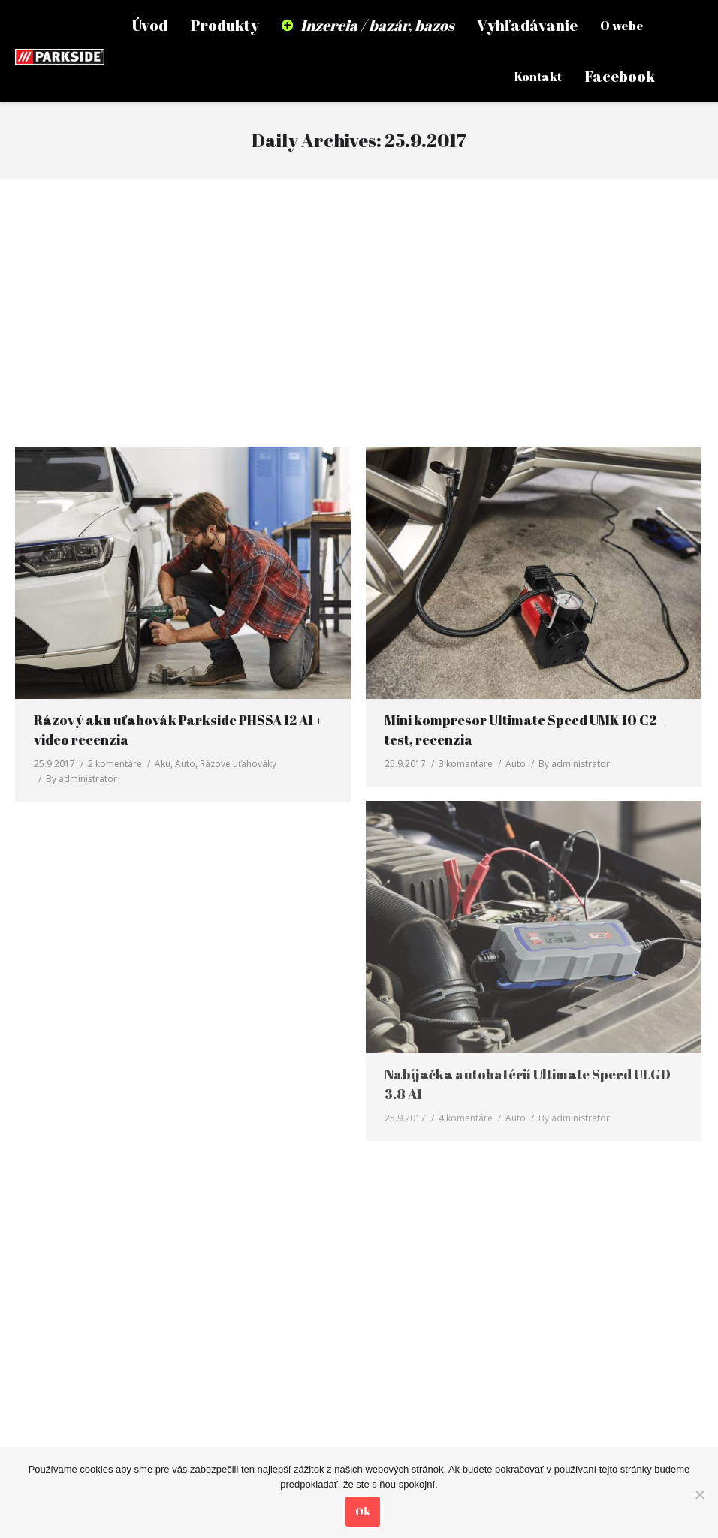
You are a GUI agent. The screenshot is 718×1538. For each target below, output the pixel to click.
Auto (185, 763)
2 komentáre (115, 763)
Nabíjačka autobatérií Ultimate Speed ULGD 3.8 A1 (528, 1084)
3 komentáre (466, 763)
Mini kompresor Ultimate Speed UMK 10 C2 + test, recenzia (525, 729)
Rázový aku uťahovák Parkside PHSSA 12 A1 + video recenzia (178, 729)
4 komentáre (466, 1118)
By (81, 778)
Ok (362, 1511)
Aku (162, 763)
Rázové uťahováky (238, 763)
